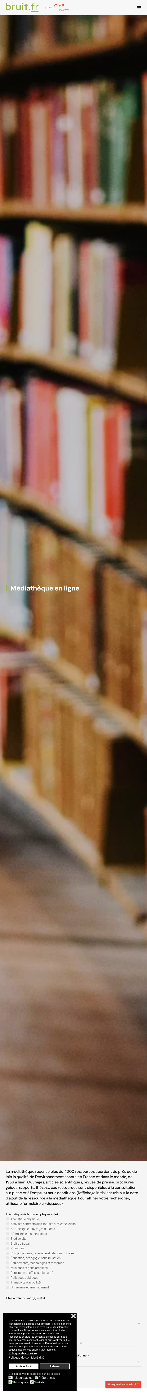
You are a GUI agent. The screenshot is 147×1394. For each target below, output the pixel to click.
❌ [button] (73, 1316)
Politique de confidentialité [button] (26, 1357)
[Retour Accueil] (38, 7)
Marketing (40, 1382)
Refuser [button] (55, 1366)
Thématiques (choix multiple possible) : (32, 1220)
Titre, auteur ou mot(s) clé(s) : (26, 1304)
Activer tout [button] (23, 1366)
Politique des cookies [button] (23, 1353)
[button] (139, 7)
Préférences (46, 1377)
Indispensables (22, 1377)
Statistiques (20, 1382)
